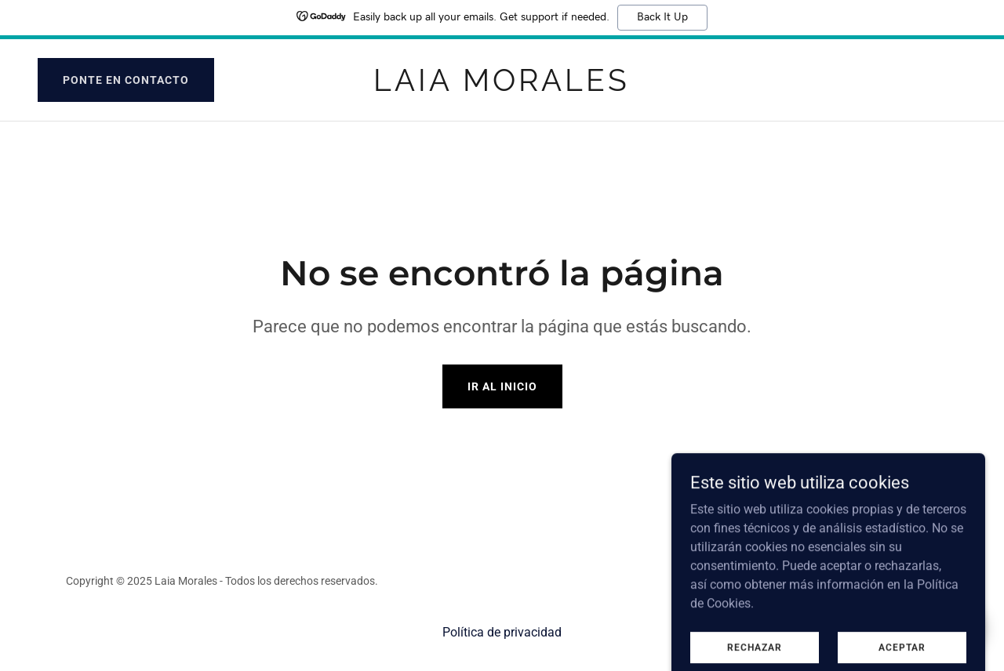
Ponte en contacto (126, 80)
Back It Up (662, 17)
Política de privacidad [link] (502, 632)
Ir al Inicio (502, 386)
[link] (502, 86)
